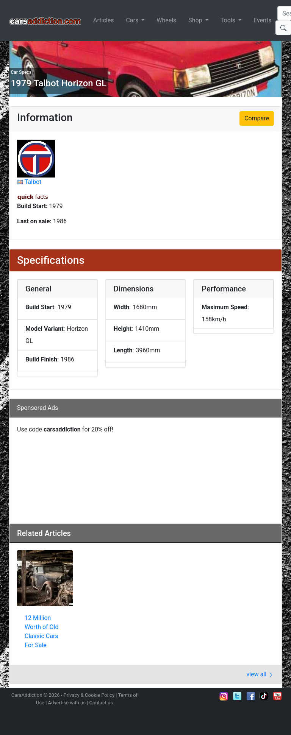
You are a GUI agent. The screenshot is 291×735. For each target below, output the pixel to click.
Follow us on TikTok (264, 696)
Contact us (101, 702)
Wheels (166, 20)
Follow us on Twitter (237, 696)
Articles (103, 20)
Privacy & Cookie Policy (89, 695)
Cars (133, 20)
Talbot (33, 181)
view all (260, 674)
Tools (229, 20)
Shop (195, 20)
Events (262, 20)
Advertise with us (67, 702)
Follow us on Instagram (223, 696)
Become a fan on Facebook (250, 696)
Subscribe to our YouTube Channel (277, 696)
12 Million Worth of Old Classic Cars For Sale (41, 631)
